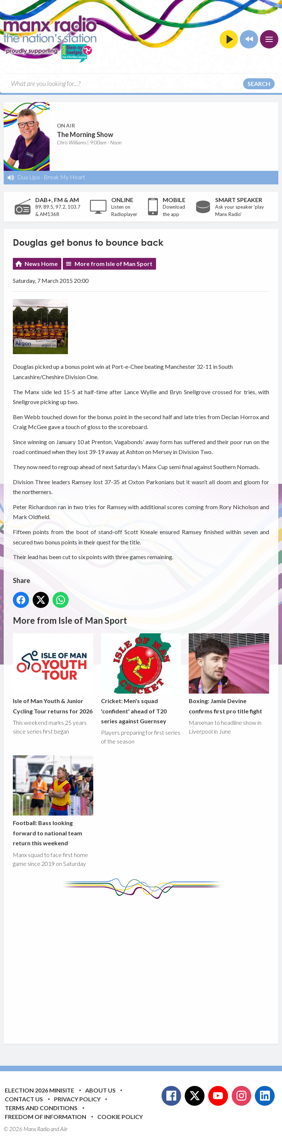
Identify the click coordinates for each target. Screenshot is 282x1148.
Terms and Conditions (41, 1107)
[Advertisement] (147, 965)
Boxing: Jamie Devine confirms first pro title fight (229, 673)
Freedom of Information (45, 1116)
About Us (100, 1090)
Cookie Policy (120, 1116)
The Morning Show (85, 134)
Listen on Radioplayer (124, 210)
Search (258, 83)
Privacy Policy (77, 1098)
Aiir (64, 1129)
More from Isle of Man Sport (113, 263)
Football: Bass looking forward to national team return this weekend (53, 801)
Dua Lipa (28, 176)
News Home (41, 263)
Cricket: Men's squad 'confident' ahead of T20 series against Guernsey (141, 678)
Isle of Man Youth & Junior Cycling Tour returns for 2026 (53, 673)
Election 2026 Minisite (39, 1090)
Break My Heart (64, 176)
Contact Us (24, 1098)
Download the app (174, 210)
